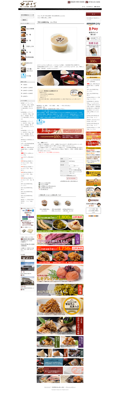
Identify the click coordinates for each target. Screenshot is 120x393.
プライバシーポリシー (71, 387)
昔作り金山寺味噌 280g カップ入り (27, 184)
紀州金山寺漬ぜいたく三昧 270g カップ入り (93, 98)
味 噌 (42, 15)
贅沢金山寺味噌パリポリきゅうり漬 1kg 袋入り (27, 179)
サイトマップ (47, 387)
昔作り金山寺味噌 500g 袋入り (27, 188)
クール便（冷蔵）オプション (62, 115)
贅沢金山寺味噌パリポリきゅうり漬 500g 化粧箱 (27, 174)
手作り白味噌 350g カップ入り (58, 15)
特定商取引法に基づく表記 (58, 387)
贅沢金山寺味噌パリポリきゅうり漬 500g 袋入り (27, 168)
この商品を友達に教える (46, 187)
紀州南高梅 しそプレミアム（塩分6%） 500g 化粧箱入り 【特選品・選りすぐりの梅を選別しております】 (27, 116)
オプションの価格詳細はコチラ (68, 175)
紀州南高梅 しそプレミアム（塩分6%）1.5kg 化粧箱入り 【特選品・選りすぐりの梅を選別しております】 (27, 134)
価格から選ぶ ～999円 (46, 17)
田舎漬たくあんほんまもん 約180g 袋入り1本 (93, 120)
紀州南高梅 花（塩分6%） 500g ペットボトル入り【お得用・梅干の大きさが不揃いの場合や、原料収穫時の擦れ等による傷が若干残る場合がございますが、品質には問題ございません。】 (93, 107)
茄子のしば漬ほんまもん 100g (27, 154)
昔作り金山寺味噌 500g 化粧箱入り (27, 192)
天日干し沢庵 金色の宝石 (27, 158)
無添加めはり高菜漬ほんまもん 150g (27, 140)
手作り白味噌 (48, 15)
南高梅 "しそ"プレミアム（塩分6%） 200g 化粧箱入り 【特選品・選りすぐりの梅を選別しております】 (27, 106)
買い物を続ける (44, 189)
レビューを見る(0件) (45, 182)
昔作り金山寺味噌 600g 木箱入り (27, 196)
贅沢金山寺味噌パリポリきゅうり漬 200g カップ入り (27, 162)
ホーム (39, 15)
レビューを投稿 (44, 184)
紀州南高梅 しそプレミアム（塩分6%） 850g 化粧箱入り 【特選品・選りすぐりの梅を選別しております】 (27, 125)
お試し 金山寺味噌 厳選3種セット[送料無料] (27, 144)
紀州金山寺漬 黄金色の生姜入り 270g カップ (93, 116)
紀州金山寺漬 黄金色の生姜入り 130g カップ (93, 124)
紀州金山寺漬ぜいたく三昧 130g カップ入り (68, 211)
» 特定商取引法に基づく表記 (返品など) (69, 181)
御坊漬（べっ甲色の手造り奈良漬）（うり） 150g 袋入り (27, 201)
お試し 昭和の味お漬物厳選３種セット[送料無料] (27, 149)
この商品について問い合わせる (48, 186)
